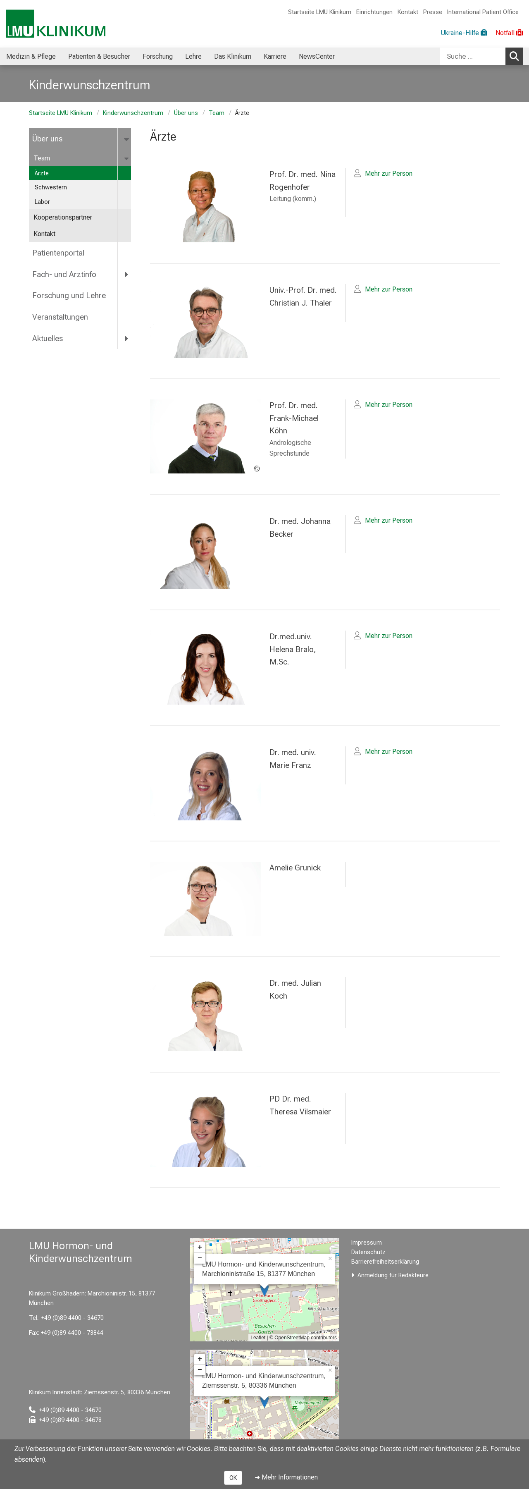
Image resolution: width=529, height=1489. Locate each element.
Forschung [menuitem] (158, 56)
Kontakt (408, 12)
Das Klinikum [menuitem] (232, 56)
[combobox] (481, 56)
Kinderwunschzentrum (133, 113)
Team (216, 113)
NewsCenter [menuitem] (317, 56)
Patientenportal (58, 253)
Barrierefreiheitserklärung (385, 1261)
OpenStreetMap (292, 1338)
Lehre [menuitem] (193, 56)
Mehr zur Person (388, 173)
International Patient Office (483, 12)
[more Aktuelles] (127, 338)
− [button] (200, 1258)
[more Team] (127, 158)
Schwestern (51, 187)
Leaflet (257, 1338)
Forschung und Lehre (69, 295)
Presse (432, 12)
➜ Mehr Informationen (286, 1477)
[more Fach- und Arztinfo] (127, 274)
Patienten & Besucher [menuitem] (99, 56)
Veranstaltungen (60, 317)
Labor (42, 202)
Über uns (186, 113)
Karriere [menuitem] (275, 56)
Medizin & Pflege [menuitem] (31, 56)
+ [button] (200, 1247)
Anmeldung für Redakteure (393, 1275)
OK (233, 1478)
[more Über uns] (127, 139)
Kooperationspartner (62, 217)
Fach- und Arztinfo (64, 274)
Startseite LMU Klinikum (319, 12)
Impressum (366, 1242)
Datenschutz (368, 1252)
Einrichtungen (374, 12)
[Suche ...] (472, 56)
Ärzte (42, 173)
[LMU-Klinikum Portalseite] (55, 24)
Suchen (516, 55)
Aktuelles (47, 338)
